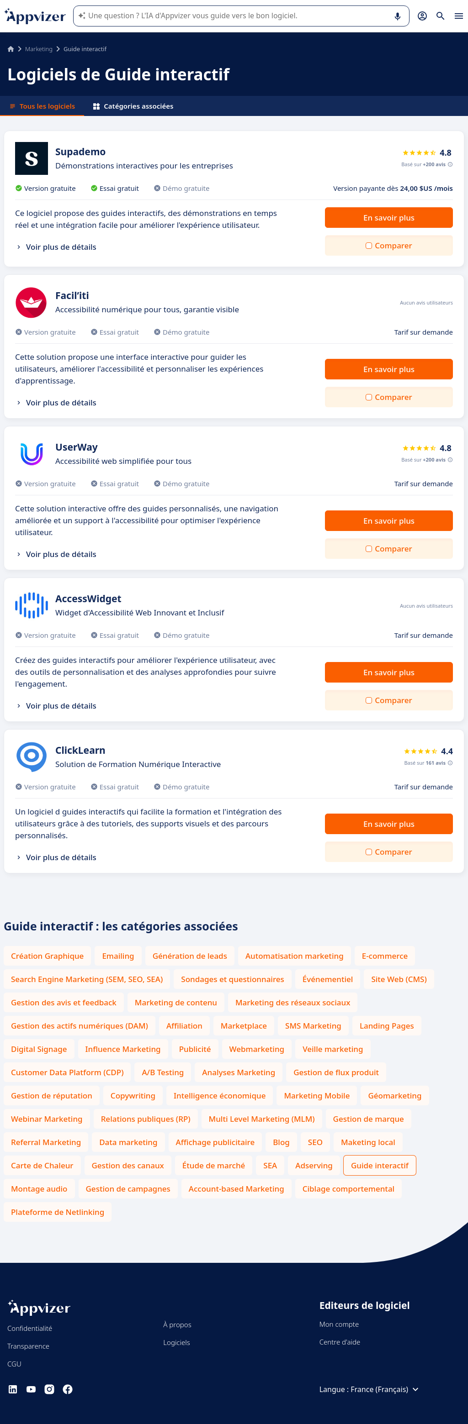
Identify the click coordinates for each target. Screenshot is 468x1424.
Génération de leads (190, 956)
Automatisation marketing (294, 956)
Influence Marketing (123, 1049)
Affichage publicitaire (215, 1142)
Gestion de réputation (51, 1095)
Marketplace (244, 1025)
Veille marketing (333, 1049)
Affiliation (184, 1025)
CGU (14, 1363)
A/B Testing (163, 1072)
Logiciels (176, 1342)
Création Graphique (47, 956)
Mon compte (339, 1324)
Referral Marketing (46, 1142)
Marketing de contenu (176, 1002)
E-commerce (385, 956)
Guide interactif (380, 1165)
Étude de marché (213, 1165)
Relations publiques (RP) (146, 1119)
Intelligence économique (220, 1095)
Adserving (314, 1165)
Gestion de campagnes (128, 1188)
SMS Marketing (313, 1025)
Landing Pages (387, 1025)
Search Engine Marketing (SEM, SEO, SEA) (87, 979)
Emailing (118, 956)
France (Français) (386, 1389)
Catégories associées (133, 105)
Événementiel (328, 979)
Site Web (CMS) (398, 979)
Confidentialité (29, 1328)
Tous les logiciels (42, 105)
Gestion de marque (368, 1119)
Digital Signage (39, 1049)
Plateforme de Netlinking (57, 1212)
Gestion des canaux (128, 1165)
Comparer (393, 245)
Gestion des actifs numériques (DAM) (79, 1025)
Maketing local (368, 1142)
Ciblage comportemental (349, 1188)
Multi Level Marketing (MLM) (262, 1119)
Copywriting (133, 1095)
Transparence (28, 1345)
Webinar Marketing (47, 1119)
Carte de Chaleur (42, 1165)
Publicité (195, 1049)
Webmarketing (257, 1049)
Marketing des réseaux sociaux (292, 1002)
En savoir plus (389, 217)
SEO (315, 1142)
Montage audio (39, 1188)
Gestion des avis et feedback (64, 1002)
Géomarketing (394, 1095)
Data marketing (128, 1142)
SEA (270, 1165)
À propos (177, 1324)
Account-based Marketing (236, 1188)
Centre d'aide (340, 1341)
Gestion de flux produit (336, 1072)
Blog (281, 1142)
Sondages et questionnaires (232, 979)
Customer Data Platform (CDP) (67, 1072)
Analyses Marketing (238, 1072)
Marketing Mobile (317, 1095)
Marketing (39, 49)
